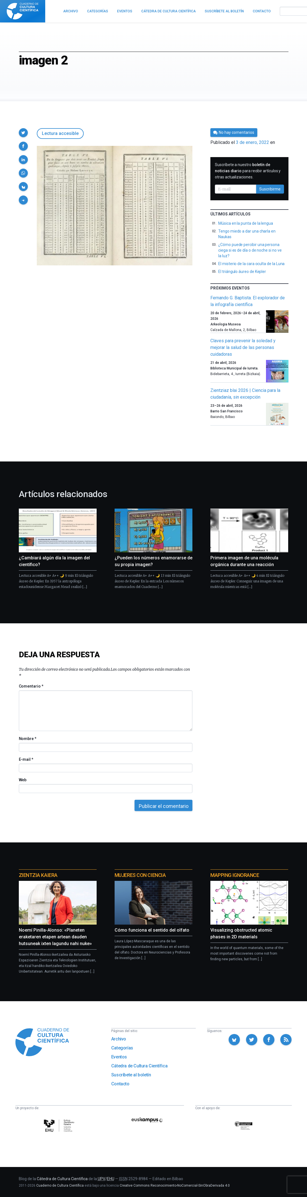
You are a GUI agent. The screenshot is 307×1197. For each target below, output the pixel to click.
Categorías (122, 1048)
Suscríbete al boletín (131, 1074)
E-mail (26, 759)
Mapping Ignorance (234, 875)
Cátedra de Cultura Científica (139, 1066)
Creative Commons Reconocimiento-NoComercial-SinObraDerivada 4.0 (175, 1185)
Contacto (120, 1083)
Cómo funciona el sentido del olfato (152, 930)
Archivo (118, 1039)
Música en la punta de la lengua (245, 223)
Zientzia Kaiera (38, 875)
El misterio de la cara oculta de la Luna (251, 263)
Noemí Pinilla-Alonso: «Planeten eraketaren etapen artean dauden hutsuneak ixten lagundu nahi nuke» (55, 936)
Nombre (27, 738)
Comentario (31, 686)
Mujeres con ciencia (140, 875)
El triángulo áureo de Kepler (242, 271)
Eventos (119, 1057)
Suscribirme (270, 189)
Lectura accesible (60, 133)
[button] (23, 132)
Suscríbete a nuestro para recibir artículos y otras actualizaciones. (248, 170)
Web (23, 780)
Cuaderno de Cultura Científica (60, 1185)
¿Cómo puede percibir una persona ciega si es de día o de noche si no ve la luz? (249, 250)
